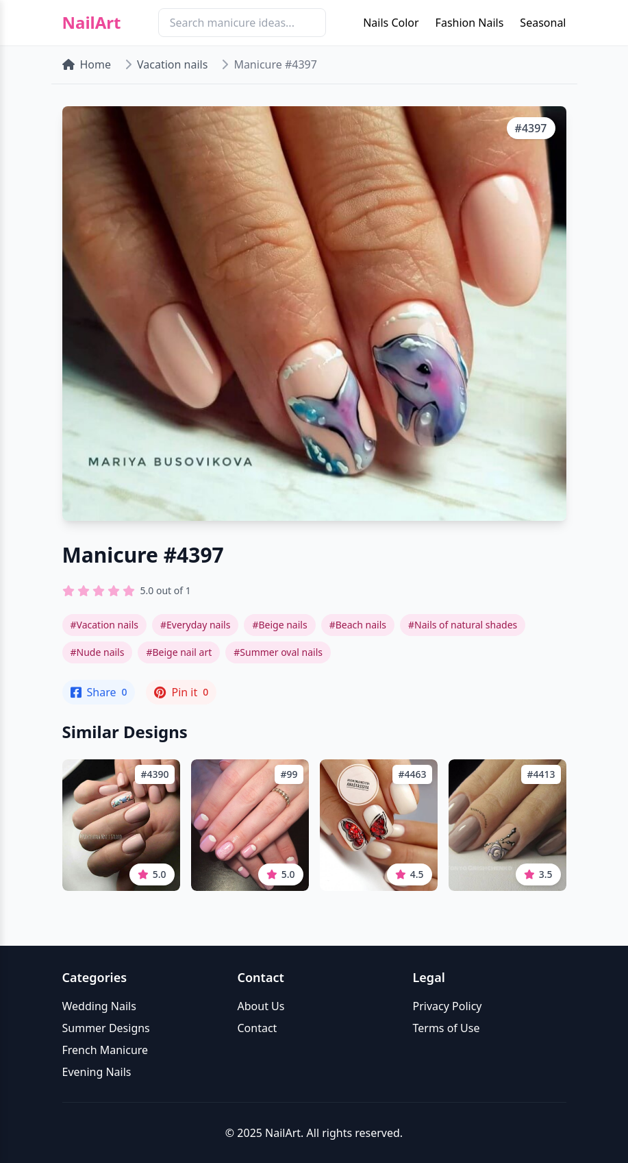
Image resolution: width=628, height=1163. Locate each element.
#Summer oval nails (278, 652)
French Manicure (105, 1049)
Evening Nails (96, 1071)
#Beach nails (357, 624)
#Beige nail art (179, 652)
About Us (261, 1006)
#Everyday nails (195, 624)
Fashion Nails (470, 22)
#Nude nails (98, 652)
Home (87, 64)
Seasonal (543, 22)
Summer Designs (106, 1028)
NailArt (91, 23)
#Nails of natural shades (462, 624)
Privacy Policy (447, 1006)
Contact (257, 1028)
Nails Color (390, 22)
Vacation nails (172, 64)
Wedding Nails (99, 1006)
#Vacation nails (104, 624)
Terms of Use (446, 1028)
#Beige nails (279, 624)
